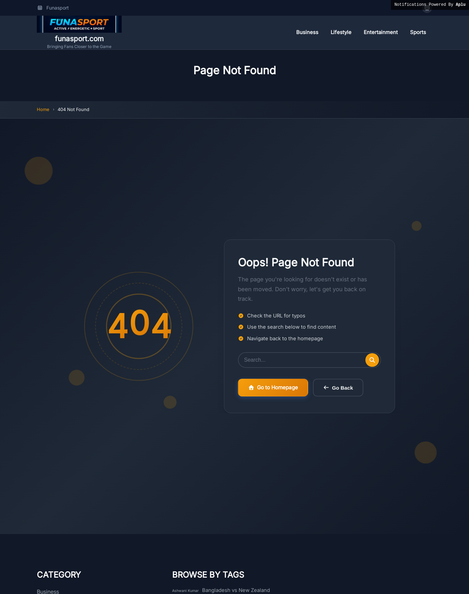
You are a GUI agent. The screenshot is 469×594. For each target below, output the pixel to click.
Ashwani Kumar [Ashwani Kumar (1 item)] (185, 591)
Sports (418, 32)
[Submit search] (372, 360)
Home (43, 109)
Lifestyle (341, 32)
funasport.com (79, 38)
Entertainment (381, 32)
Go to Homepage (273, 387)
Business (307, 32)
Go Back (338, 388)
